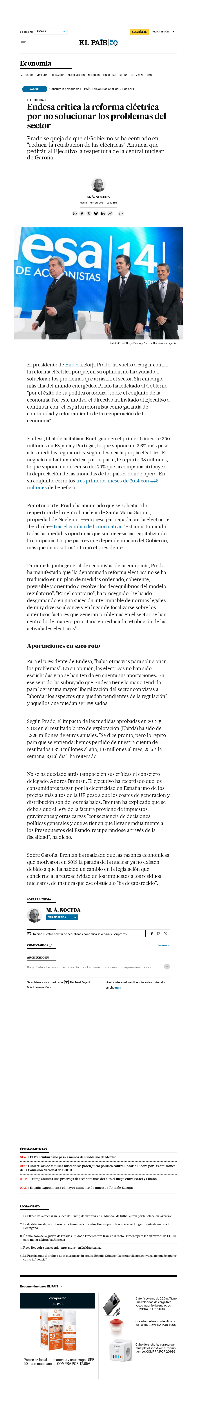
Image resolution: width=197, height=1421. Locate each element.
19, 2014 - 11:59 (103, 202)
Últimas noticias (33, 1149)
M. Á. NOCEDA (98, 197)
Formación (58, 75)
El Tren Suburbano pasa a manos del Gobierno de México (73, 1157)
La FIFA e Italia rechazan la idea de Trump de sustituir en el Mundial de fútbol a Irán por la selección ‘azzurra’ (97, 1216)
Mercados (27, 75)
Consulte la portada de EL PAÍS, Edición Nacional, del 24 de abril (91, 89)
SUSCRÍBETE (139, 31)
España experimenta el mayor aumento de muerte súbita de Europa (81, 1188)
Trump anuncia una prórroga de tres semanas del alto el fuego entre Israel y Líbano (93, 1179)
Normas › (164, 945)
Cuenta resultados (72, 967)
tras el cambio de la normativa (87, 526)
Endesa (73, 365)
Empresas (93, 967)
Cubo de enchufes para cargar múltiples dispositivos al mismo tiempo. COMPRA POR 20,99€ (156, 1348)
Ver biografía (62, 917)
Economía (35, 63)
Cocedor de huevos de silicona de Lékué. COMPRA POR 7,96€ (156, 1322)
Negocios (94, 75)
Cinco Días (109, 75)
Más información (39, 987)
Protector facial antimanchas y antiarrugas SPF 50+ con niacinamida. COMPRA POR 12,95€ (59, 1362)
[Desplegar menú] (23, 42)
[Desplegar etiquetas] (167, 966)
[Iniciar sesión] (163, 32)
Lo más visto (30, 1206)
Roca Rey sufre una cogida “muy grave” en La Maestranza (62, 1247)
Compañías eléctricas (135, 967)
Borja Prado (35, 967)
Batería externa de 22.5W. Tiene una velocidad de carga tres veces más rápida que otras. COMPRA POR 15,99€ (156, 1304)
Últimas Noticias (141, 75)
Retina (123, 75)
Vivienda (42, 75)
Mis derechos (76, 75)
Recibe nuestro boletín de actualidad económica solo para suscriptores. (80, 934)
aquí (118, 987)
